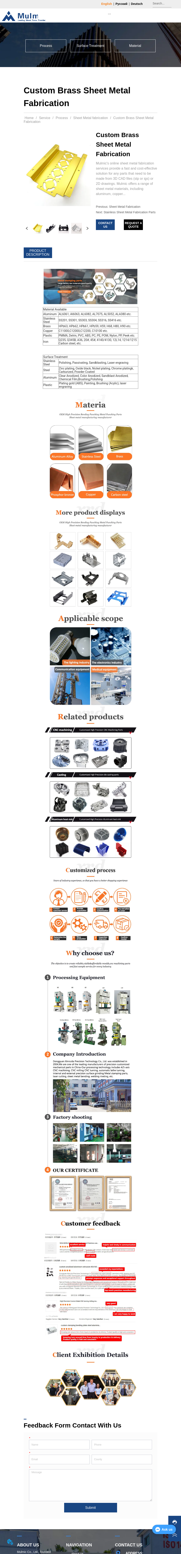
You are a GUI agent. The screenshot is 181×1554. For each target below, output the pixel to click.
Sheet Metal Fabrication (124, 206)
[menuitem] (109, 13)
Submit (90, 1507)
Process (62, 118)
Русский (121, 4)
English (106, 4)
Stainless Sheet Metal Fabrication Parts (130, 212)
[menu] (109, 13)
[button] (109, 13)
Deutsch (137, 4)
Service (44, 118)
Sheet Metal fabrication (90, 118)
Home (29, 118)
